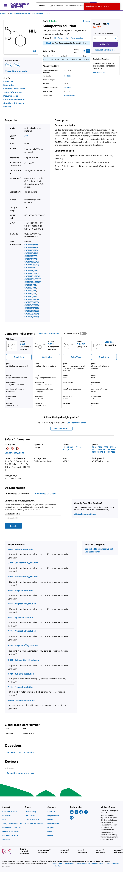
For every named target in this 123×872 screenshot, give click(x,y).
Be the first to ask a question (20, 752)
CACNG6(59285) (31, 311)
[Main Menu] (5, 5)
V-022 (10, 617)
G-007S (11, 700)
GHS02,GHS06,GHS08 (14, 452)
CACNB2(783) (30, 287)
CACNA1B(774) (31, 247)
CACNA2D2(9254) (32, 276)
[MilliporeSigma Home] (20, 5)
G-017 (10, 562)
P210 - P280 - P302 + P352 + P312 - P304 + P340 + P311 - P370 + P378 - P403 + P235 (104, 449)
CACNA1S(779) (30, 270)
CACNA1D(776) (31, 253)
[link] (12, 811)
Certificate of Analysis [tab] (17, 493)
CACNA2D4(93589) (32, 282)
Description (8, 85)
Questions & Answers (13, 103)
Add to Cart (105, 44)
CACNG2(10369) (31, 299)
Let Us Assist (99, 72)
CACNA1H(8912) (31, 264)
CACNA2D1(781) (31, 273)
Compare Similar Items (14, 88)
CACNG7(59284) (31, 313)
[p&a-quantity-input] (105, 38)
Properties (8, 81)
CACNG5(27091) (31, 308)
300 (26, 135)
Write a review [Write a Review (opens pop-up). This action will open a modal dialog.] (63, 38)
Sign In (49, 43)
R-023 (10, 673)
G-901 (10, 576)
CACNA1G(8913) (31, 261)
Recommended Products (15, 99)
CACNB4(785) (30, 293)
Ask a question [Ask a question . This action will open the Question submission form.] (77, 38)
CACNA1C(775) (30, 250)
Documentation (11, 96)
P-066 (10, 590)
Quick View (19, 357)
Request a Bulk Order (105, 50)
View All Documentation (16, 71)
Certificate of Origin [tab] (45, 493)
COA (9, 65)
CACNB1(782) (30, 285)
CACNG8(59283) (31, 316)
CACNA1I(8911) (31, 267)
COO (17, 65)
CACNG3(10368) (31, 302)
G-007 (10, 549)
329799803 (67, 87)
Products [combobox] (41, 5)
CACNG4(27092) (31, 305)
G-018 (10, 660)
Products (3, 13)
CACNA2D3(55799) (32, 279)
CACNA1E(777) (30, 256)
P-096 (10, 631)
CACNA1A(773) (31, 244)
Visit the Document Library (85, 514)
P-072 (10, 603)
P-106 (10, 645)
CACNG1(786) (30, 296)
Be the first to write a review (21, 773)
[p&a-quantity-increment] (116, 38)
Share (86, 21)
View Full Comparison (49, 333)
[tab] (5, 13)
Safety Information (12, 92)
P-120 (10, 687)
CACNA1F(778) (30, 259)
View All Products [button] (61, 428)
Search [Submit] (13, 526)
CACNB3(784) (30, 290)
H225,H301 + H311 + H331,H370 (72, 448)
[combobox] (66, 5)
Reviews (7, 106)
